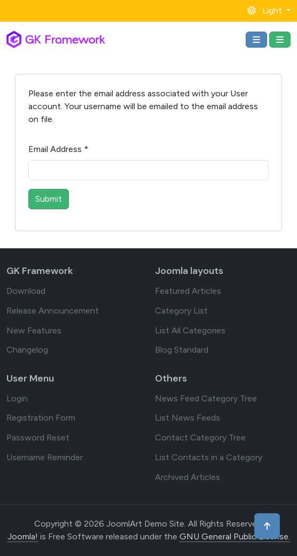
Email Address (58, 149)
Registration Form (40, 418)
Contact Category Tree (200, 437)
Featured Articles (188, 291)
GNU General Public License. (234, 536)
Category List (181, 311)
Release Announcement (52, 311)
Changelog (27, 350)
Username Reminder (44, 457)
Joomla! (22, 536)
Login (17, 398)
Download (25, 291)
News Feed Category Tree (206, 398)
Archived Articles (187, 477)
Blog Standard (181, 350)
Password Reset (37, 437)
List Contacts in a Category (208, 457)
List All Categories (190, 330)
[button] (269, 10)
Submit (48, 199)
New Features (33, 330)
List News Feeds (187, 418)
